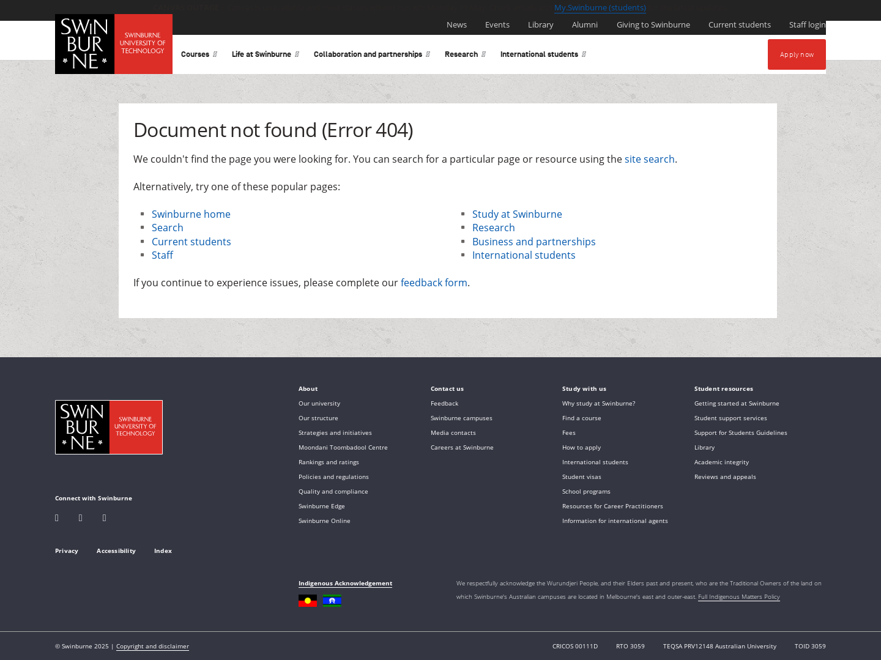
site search (650, 159)
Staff (162, 255)
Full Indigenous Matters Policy (739, 596)
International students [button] (543, 57)
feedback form (434, 282)
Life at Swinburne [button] (265, 57)
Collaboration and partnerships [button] (372, 57)
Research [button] (465, 57)
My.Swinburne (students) (600, 7)
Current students (191, 241)
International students (524, 255)
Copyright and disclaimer (152, 646)
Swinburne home (191, 214)
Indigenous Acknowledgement (345, 583)
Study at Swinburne (517, 214)
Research (493, 227)
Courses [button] (199, 57)
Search (168, 227)
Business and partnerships (534, 241)
